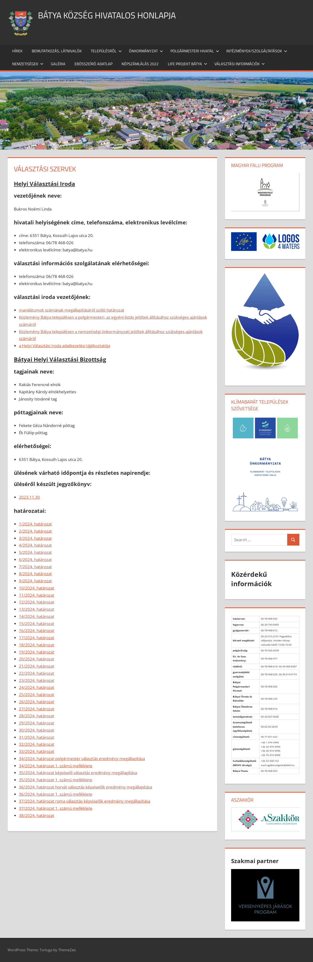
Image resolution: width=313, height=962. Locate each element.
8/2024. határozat (35, 573)
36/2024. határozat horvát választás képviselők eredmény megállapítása (85, 787)
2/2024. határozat (35, 531)
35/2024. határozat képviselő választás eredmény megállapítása (78, 772)
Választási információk (239, 64)
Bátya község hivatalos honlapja (107, 15)
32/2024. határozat (36, 744)
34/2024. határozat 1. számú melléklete (55, 765)
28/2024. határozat (36, 716)
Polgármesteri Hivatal (194, 51)
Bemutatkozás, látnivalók (57, 51)
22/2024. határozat (36, 673)
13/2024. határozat (36, 609)
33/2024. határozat (36, 751)
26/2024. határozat (36, 701)
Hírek (17, 51)
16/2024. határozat (36, 630)
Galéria (58, 64)
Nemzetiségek (27, 64)
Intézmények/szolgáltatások (256, 51)
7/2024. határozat (35, 566)
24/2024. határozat (36, 687)
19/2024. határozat (36, 652)
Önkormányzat (146, 51)
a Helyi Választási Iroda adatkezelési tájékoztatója (64, 345)
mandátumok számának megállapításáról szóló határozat (71, 310)
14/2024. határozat (36, 616)
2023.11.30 (29, 497)
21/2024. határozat (36, 666)
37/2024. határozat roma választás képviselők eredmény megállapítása (84, 801)
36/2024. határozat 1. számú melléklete (55, 794)
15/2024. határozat (36, 623)
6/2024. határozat (35, 559)
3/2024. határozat (35, 538)
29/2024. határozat (36, 723)
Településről (106, 51)
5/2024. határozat (35, 552)
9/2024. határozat (35, 581)
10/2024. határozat (36, 588)
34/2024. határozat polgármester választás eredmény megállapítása (82, 758)
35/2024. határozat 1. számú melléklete (55, 780)
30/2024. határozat (36, 730)
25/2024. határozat (36, 694)
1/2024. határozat (35, 524)
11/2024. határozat (36, 595)
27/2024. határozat (36, 709)
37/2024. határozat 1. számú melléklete (55, 808)
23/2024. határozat (36, 680)
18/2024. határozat (36, 645)
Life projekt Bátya (187, 64)
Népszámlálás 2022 (140, 64)
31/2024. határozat (36, 737)
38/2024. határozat (36, 815)
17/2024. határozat (36, 637)
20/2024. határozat (36, 659)
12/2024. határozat (36, 602)
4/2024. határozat (35, 545)
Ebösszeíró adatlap (93, 64)
